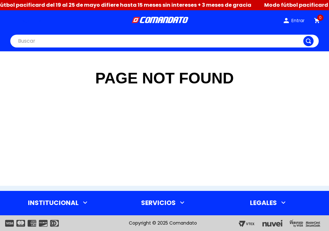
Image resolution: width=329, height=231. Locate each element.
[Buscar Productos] (308, 41)
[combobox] (164, 41)
